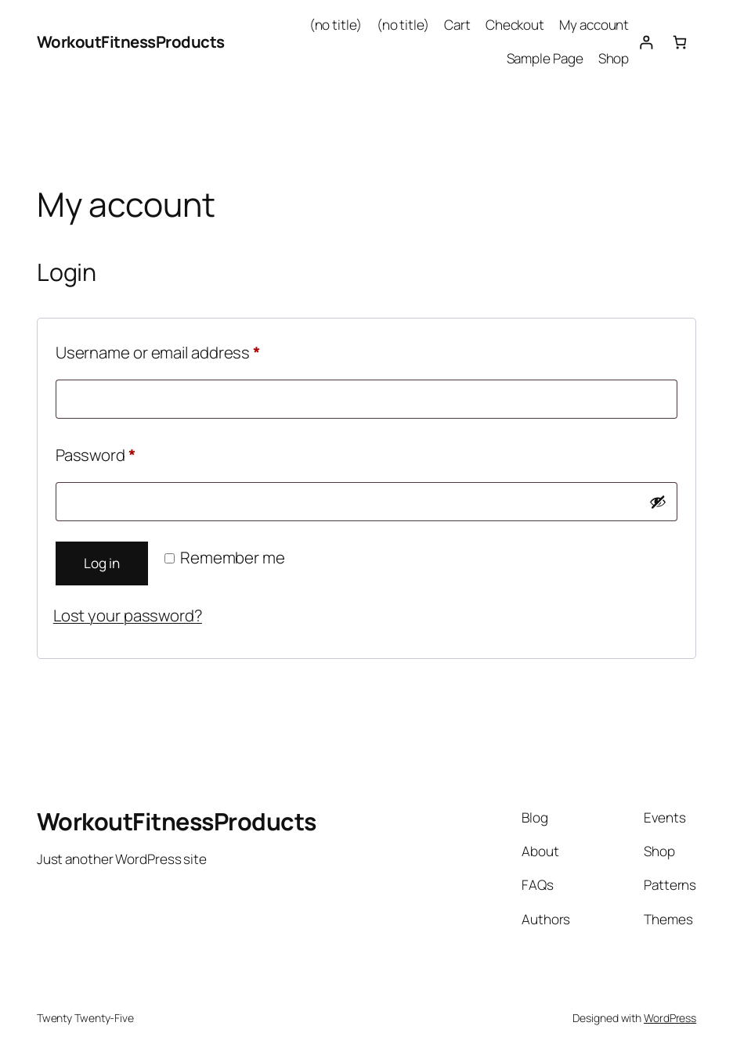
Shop (614, 58)
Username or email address (190, 350)
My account (594, 25)
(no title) (335, 25)
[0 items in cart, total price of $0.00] (679, 42)
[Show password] (657, 501)
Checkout (515, 25)
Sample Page (545, 58)
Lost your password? (127, 615)
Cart (457, 25)
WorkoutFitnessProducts (131, 41)
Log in (102, 563)
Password (128, 452)
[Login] (646, 42)
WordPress (670, 1017)
